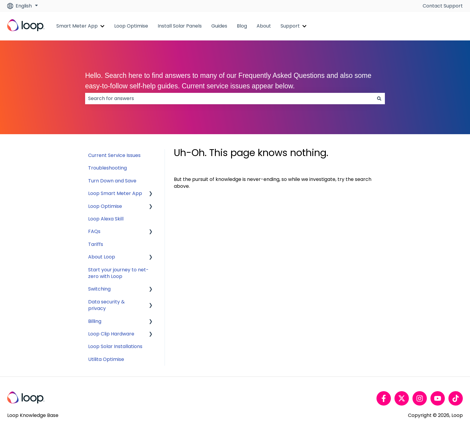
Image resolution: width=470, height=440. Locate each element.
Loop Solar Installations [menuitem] (115, 346)
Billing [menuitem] (94, 321)
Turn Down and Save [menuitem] (112, 180)
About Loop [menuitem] (101, 256)
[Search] (379, 98)
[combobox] (229, 98)
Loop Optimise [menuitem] (105, 206)
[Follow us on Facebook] (383, 398)
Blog (242, 26)
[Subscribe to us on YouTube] (437, 398)
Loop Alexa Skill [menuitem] (105, 218)
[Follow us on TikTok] (455, 398)
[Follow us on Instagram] (419, 398)
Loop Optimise (131, 26)
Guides (219, 26)
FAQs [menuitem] (94, 231)
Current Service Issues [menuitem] (114, 155)
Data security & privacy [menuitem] (106, 305)
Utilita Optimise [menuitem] (106, 359)
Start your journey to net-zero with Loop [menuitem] (118, 273)
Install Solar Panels (180, 26)
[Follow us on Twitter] (401, 398)
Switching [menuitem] (99, 288)
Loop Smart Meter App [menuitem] (115, 193)
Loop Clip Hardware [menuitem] (111, 333)
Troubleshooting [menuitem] (107, 167)
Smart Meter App (77, 26)
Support (290, 26)
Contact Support (443, 6)
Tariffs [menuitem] (95, 244)
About (264, 26)
